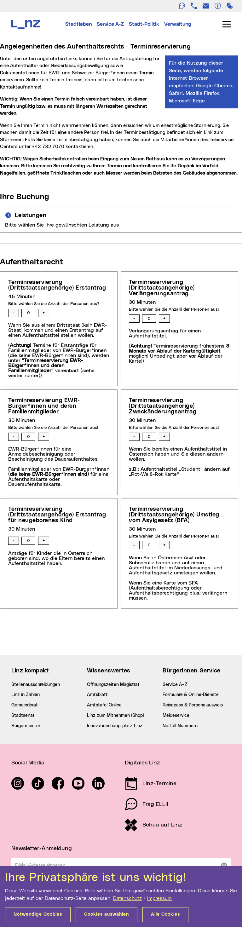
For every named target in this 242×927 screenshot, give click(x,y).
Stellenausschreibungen (35, 684)
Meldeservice (176, 715)
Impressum (159, 898)
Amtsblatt (97, 695)
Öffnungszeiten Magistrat (113, 684)
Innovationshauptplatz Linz (114, 726)
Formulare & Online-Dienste (191, 695)
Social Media (27, 763)
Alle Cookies (165, 914)
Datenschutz (127, 898)
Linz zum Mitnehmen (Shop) (115, 715)
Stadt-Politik (144, 24)
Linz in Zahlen (25, 695)
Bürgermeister (25, 726)
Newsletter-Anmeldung (41, 848)
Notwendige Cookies (38, 914)
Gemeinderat (24, 705)
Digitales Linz (142, 763)
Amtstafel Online (104, 705)
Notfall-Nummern (180, 726)
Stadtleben (78, 24)
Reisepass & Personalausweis (193, 705)
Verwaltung (177, 24)
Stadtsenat (23, 715)
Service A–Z (175, 684)
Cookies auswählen (106, 914)
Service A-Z (110, 24)
